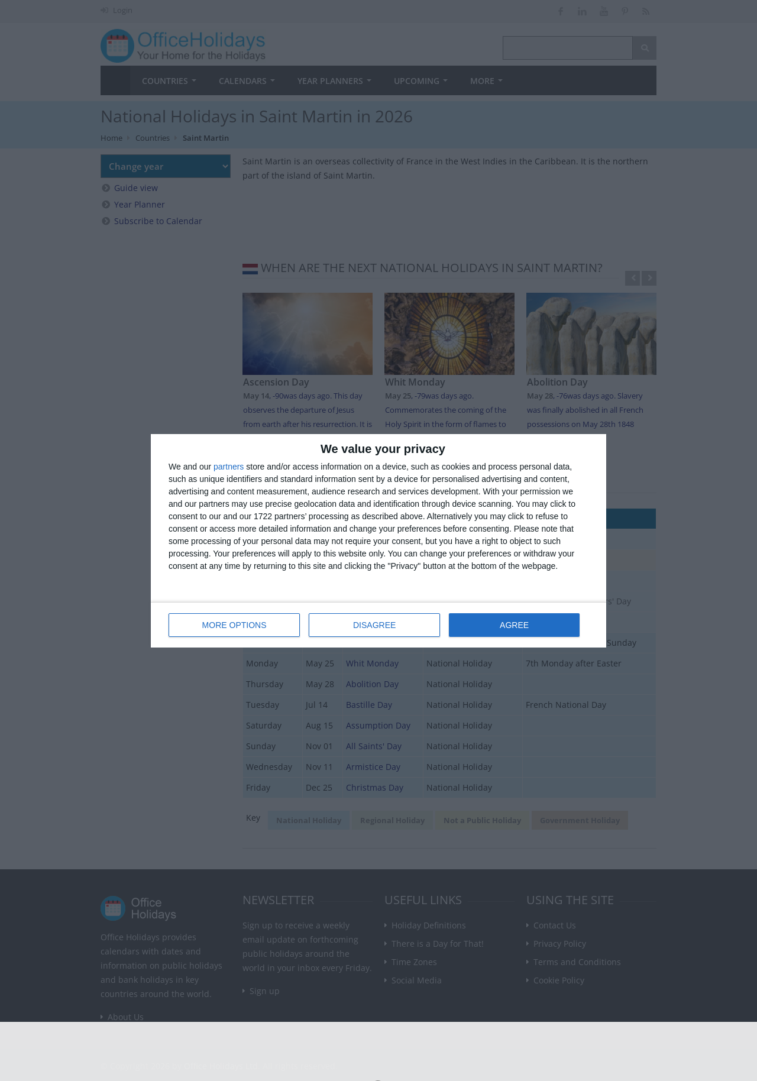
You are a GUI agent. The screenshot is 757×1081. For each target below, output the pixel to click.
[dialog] (378, 541)
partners (228, 466)
